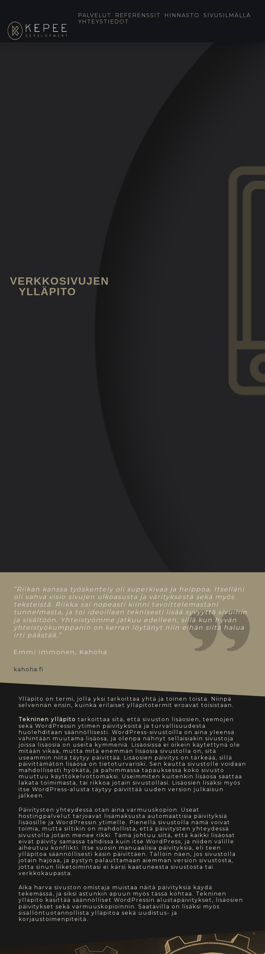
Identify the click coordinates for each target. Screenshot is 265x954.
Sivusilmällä (227, 15)
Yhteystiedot (103, 21)
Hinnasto (181, 15)
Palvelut (94, 15)
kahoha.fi (28, 669)
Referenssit (138, 15)
